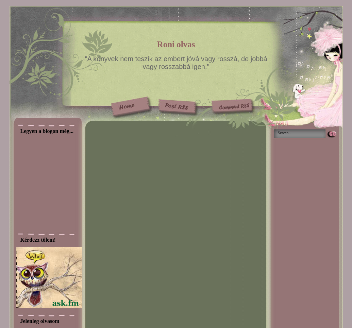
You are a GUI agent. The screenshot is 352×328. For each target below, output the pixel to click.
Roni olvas (176, 44)
